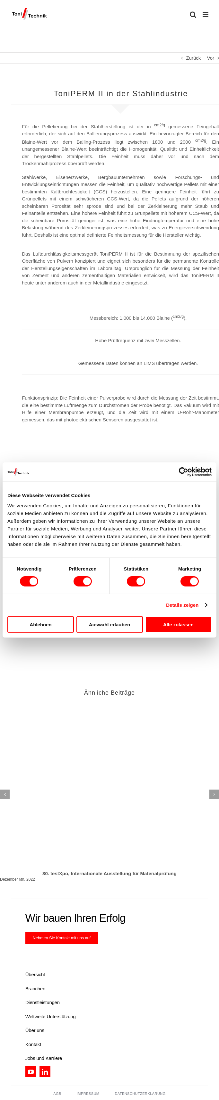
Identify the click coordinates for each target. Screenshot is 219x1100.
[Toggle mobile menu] (206, 14)
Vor (210, 58)
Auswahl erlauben (109, 624)
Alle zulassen (178, 624)
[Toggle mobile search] (193, 14)
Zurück (193, 58)
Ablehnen (40, 624)
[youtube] (30, 1071)
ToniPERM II (114, 254)
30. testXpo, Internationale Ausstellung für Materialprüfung (109, 873)
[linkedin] (44, 1071)
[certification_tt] (68, 954)
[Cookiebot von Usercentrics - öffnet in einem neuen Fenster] (183, 472)
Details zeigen (182, 605)
